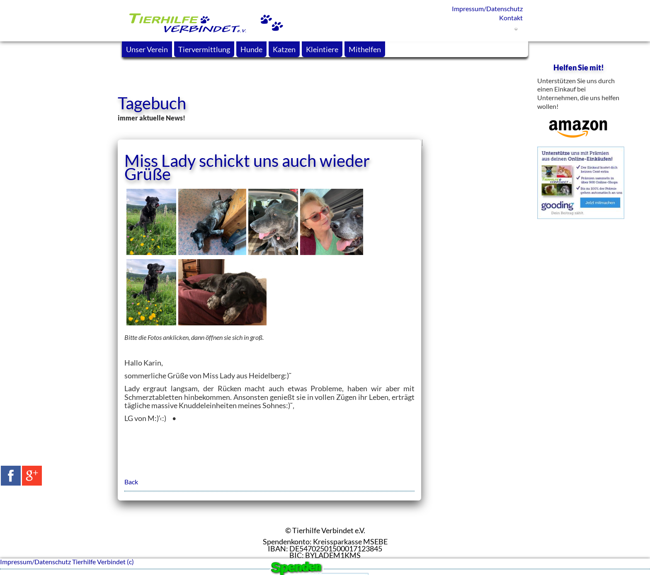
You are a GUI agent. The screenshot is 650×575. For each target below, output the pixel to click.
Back (131, 482)
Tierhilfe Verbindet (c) (103, 561)
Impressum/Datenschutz (487, 8)
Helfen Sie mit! (578, 67)
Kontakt (511, 18)
